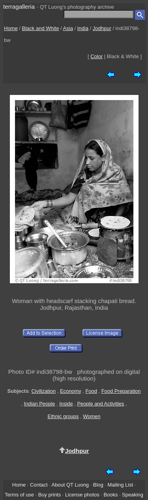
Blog (98, 485)
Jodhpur (102, 28)
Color (96, 56)
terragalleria (19, 6)
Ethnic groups (63, 416)
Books (110, 495)
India (82, 28)
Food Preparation (121, 391)
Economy (70, 391)
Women (91, 416)
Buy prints (49, 495)
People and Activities (100, 404)
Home (11, 28)
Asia (68, 28)
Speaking (132, 495)
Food (91, 391)
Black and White (40, 28)
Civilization (44, 391)
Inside (66, 404)
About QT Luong (70, 485)
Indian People (39, 404)
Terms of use (19, 495)
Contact (38, 485)
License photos (82, 495)
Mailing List (120, 485)
